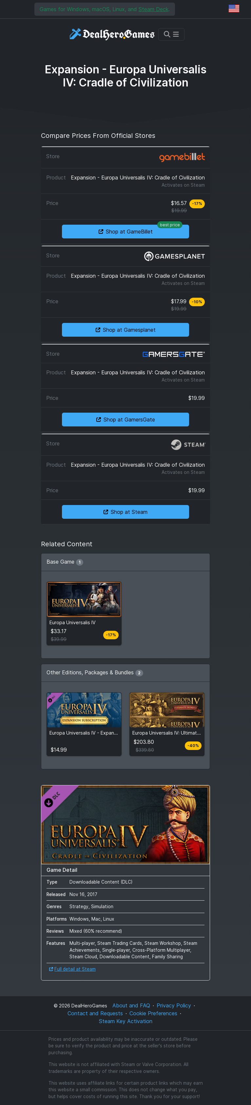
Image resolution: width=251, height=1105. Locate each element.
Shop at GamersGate (125, 419)
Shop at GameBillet (141, 230)
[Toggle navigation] (171, 34)
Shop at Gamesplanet (126, 330)
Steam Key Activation (125, 1021)
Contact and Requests (95, 1013)
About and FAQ (131, 1005)
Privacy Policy (174, 1005)
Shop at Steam (125, 512)
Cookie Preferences (153, 1013)
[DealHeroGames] (112, 34)
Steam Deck (153, 9)
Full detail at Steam (72, 969)
